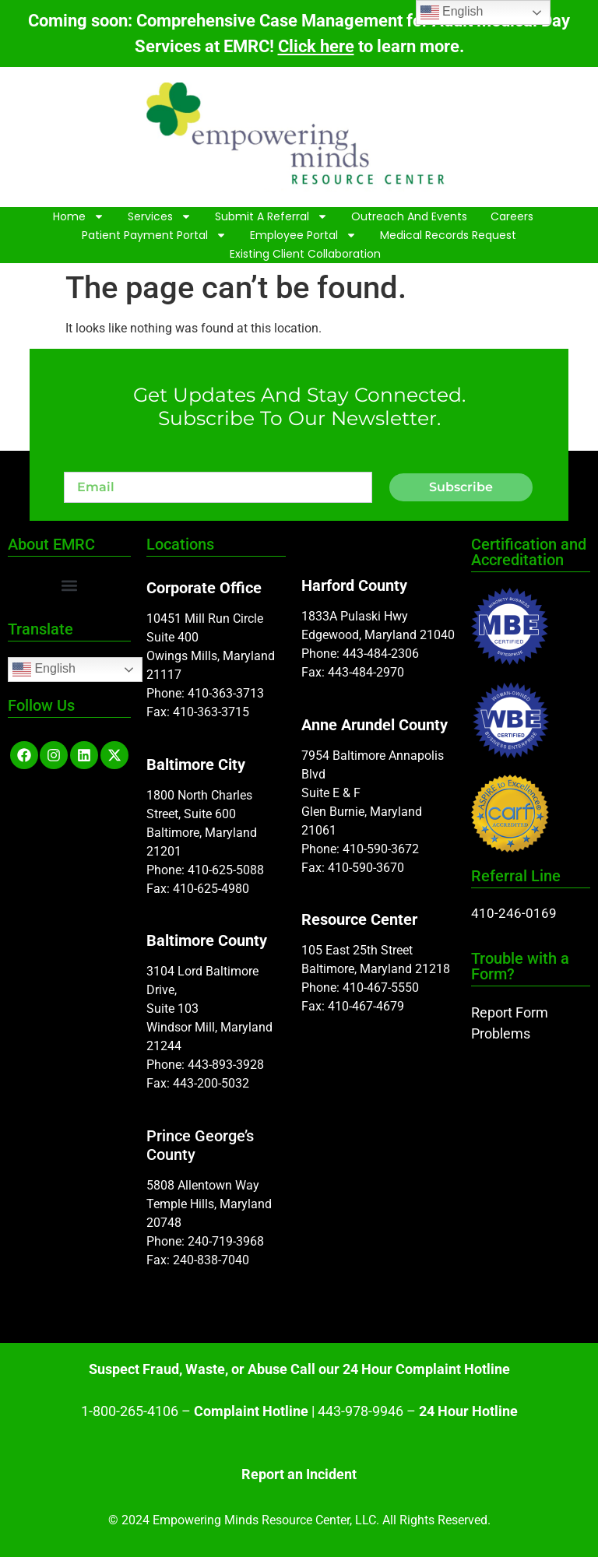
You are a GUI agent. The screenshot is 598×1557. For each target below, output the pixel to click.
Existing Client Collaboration (305, 254)
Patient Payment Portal (154, 235)
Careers (512, 216)
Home (78, 216)
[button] (69, 585)
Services (160, 216)
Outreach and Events (409, 216)
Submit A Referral (271, 216)
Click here (316, 46)
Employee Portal (303, 235)
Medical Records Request (448, 235)
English (44, 669)
